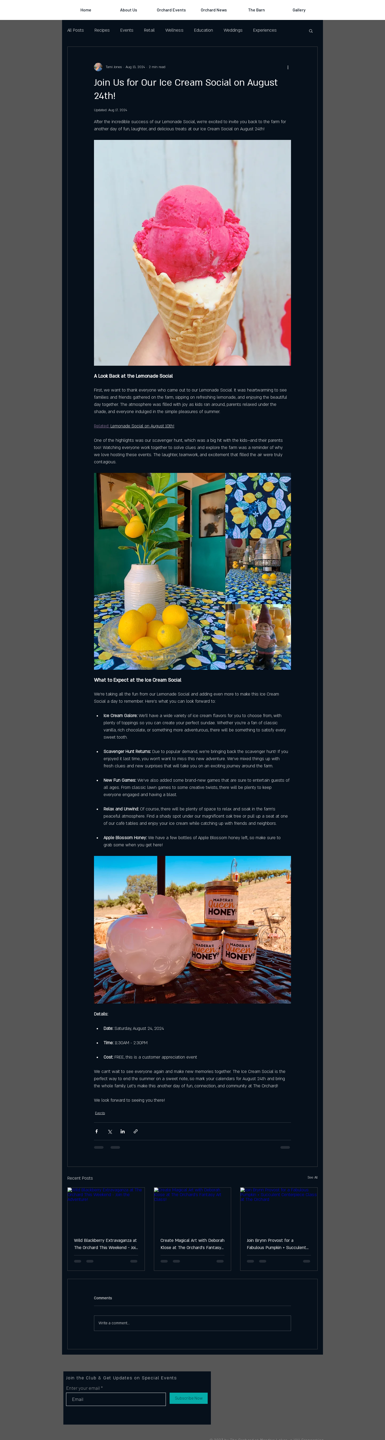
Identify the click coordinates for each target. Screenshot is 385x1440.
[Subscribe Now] (189, 1398)
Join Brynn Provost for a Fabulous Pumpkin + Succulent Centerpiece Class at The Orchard (276, 1244)
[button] (310, 30)
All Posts (75, 30)
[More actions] (288, 67)
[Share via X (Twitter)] (109, 1131)
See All (313, 1177)
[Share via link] (135, 1131)
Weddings (233, 30)
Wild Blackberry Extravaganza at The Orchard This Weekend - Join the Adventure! (106, 1244)
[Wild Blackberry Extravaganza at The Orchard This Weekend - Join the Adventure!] (106, 1209)
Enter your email (83, 1387)
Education (203, 30)
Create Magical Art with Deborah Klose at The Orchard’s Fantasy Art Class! (192, 1244)
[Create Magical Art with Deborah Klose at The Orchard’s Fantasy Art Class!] (192, 1209)
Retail (149, 30)
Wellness (174, 30)
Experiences (265, 30)
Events (126, 30)
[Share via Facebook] (96, 1131)
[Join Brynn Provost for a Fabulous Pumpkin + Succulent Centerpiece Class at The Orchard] (278, 1209)
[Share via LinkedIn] (122, 1131)
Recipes (102, 30)
